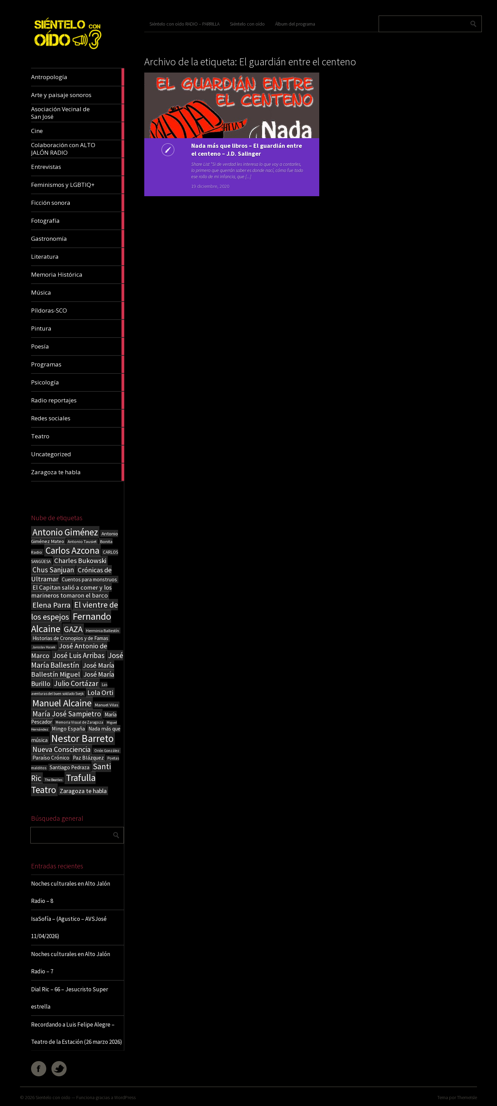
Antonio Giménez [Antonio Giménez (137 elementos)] (65, 532)
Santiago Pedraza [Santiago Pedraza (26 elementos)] (69, 767)
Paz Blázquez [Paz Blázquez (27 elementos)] (88, 757)
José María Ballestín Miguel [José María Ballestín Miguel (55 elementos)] (72, 670)
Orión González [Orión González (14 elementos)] (106, 750)
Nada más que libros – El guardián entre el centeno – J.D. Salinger (203, 153)
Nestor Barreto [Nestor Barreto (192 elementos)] (82, 738)
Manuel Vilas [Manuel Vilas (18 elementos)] (106, 704)
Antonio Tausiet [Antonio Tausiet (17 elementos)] (82, 541)
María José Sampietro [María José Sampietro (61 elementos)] (66, 713)
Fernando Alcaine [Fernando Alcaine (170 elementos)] (71, 622)
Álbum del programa (295, 24)
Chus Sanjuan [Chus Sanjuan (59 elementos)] (53, 569)
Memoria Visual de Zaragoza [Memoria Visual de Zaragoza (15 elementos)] (79, 722)
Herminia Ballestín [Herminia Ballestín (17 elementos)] (102, 630)
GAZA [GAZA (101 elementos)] (73, 629)
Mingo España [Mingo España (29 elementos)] (68, 728)
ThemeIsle (467, 1097)
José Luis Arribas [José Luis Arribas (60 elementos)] (79, 655)
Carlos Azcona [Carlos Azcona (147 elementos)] (72, 550)
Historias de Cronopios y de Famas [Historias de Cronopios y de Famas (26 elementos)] (70, 638)
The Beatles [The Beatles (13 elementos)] (53, 780)
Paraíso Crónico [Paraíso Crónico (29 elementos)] (50, 757)
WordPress (125, 1097)
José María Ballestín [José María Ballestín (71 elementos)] (77, 660)
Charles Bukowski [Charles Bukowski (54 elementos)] (80, 560)
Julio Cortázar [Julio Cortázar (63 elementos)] (76, 683)
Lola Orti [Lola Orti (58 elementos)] (100, 692)
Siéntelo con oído (247, 24)
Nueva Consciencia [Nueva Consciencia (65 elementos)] (61, 749)
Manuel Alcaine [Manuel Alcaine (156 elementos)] (61, 703)
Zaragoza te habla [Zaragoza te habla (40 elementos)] (83, 791)
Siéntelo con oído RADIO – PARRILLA (184, 24)
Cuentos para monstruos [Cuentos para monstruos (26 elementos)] (89, 579)
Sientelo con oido (53, 1097)
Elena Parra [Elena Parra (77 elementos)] (51, 605)
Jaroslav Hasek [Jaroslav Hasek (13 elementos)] (44, 647)
